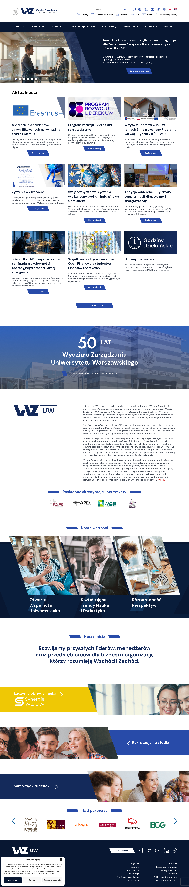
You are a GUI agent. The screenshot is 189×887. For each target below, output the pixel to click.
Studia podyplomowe (166, 866)
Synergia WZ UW (168, 870)
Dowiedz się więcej (139, 70)
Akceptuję (12, 880)
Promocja (134, 873)
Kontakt (173, 873)
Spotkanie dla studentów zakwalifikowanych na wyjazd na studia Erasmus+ (36, 129)
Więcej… (161, 479)
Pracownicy (133, 870)
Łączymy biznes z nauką (35, 693)
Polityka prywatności (166, 880)
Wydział (135, 863)
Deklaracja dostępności (165, 877)
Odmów (32, 880)
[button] (61, 860)
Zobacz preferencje (52, 880)
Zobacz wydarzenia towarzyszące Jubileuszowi (94, 373)
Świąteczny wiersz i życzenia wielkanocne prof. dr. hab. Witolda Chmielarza (93, 196)
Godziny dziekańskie (139, 259)
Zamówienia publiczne (128, 877)
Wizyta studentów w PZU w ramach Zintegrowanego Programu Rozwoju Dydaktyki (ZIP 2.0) (150, 129)
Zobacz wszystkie (94, 305)
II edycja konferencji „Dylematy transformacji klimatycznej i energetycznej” (147, 196)
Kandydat (172, 863)
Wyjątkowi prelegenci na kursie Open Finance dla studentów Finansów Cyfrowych (91, 263)
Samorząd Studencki (36, 786)
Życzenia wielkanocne (28, 192)
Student (135, 866)
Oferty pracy (132, 880)
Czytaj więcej (38, 153)
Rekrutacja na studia (147, 742)
